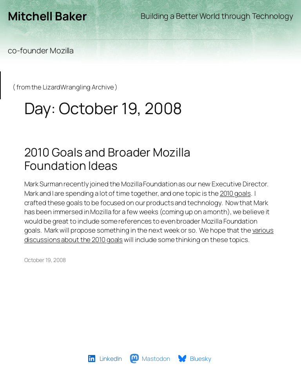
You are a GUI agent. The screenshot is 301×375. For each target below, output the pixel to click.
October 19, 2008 (45, 260)
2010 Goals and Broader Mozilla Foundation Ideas (107, 159)
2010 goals (235, 193)
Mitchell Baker (47, 16)
